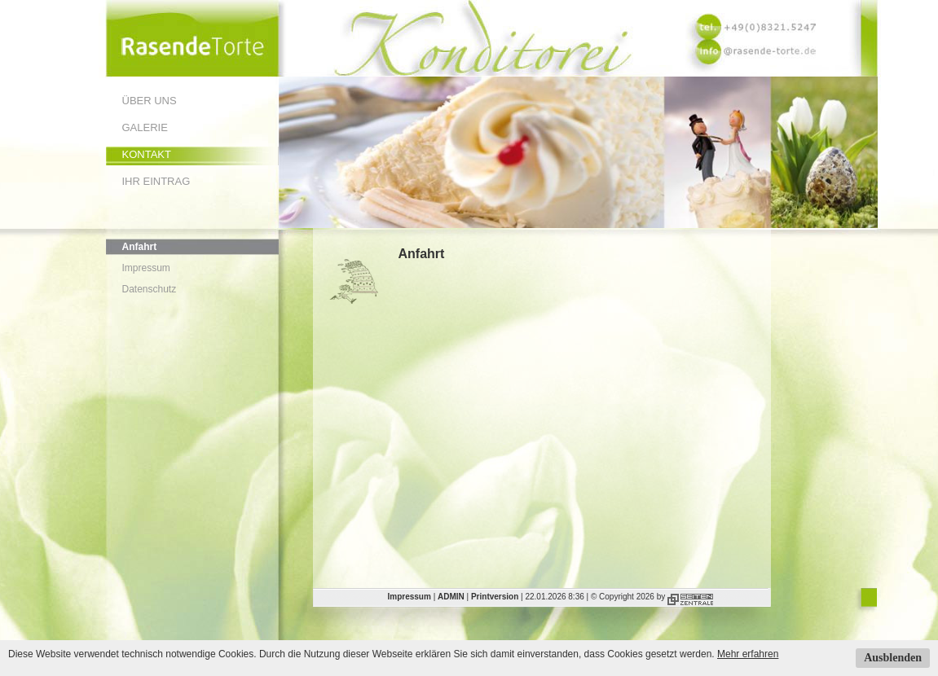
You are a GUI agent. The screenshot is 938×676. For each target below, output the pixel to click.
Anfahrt (139, 246)
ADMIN (451, 596)
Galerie (145, 127)
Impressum (146, 268)
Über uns (149, 100)
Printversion (494, 596)
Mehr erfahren (747, 654)
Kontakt (146, 154)
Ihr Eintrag (156, 181)
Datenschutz (149, 289)
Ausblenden (893, 658)
